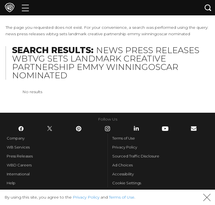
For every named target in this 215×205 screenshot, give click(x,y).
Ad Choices (122, 165)
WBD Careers (19, 165)
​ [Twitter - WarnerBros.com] (49, 128)
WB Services (18, 147)
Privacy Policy (124, 147)
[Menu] (25, 7)
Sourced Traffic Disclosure (135, 156)
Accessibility (123, 174)
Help (11, 183)
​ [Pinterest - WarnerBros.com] (78, 128)
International (18, 174)
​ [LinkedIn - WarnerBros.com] (136, 128)
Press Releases (20, 156)
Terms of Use (123, 138)
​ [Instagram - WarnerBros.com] (107, 128)
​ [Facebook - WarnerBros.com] (21, 128)
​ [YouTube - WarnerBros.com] (165, 128)
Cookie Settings (126, 183)
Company (16, 138)
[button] (207, 197)
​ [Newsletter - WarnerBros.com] (193, 128)
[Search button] (208, 7)
